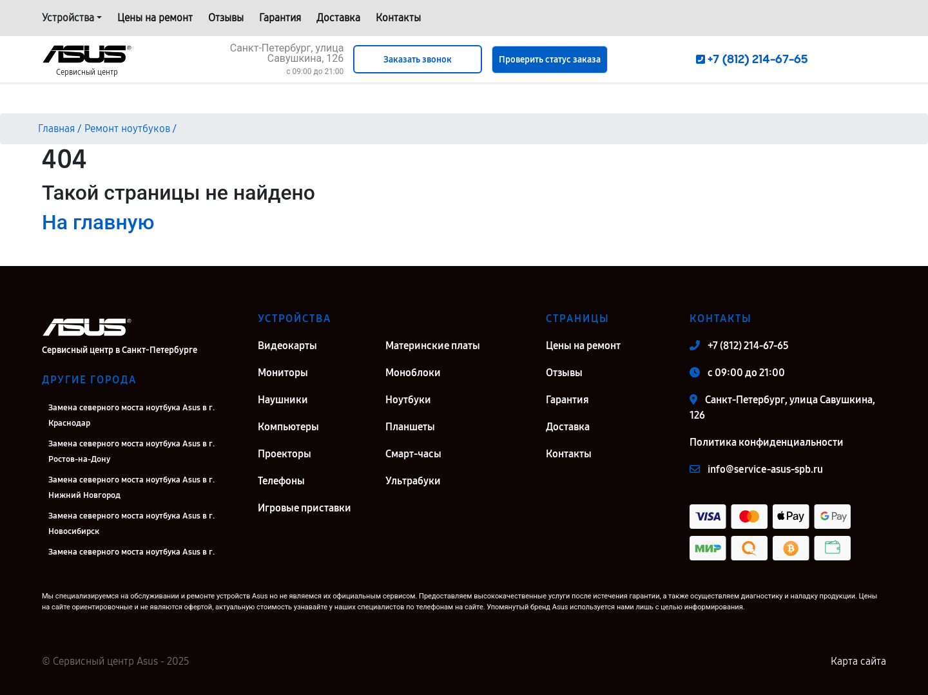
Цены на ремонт (155, 18)
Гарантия (280, 18)
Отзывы (226, 18)
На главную (98, 222)
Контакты (398, 18)
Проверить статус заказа (550, 59)
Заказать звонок (417, 59)
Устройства (68, 18)
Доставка (338, 18)
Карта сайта (858, 661)
